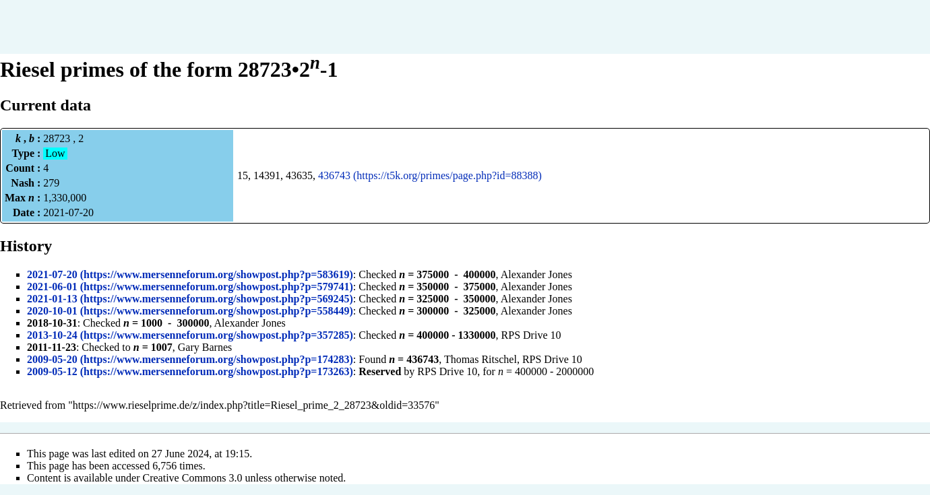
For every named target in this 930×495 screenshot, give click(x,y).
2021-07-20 (52, 274)
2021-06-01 (52, 286)
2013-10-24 (52, 335)
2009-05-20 (52, 359)
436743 (334, 175)
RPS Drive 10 (531, 335)
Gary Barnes (205, 347)
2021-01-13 (52, 298)
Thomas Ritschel (480, 359)
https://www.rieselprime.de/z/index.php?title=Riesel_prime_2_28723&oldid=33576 (254, 405)
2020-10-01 (52, 311)
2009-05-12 (52, 371)
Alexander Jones (536, 274)
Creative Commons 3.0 (193, 478)
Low (55, 153)
